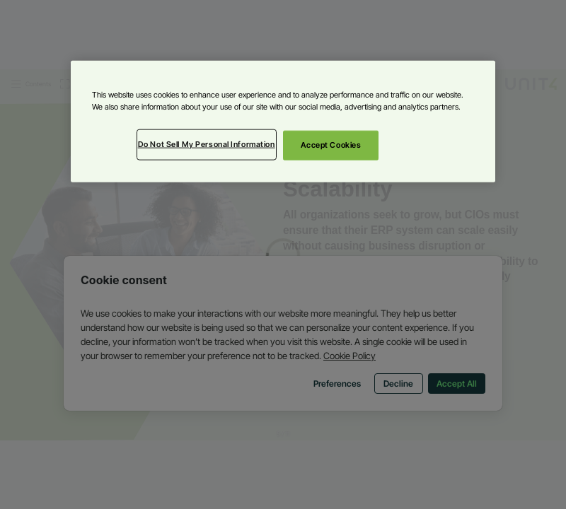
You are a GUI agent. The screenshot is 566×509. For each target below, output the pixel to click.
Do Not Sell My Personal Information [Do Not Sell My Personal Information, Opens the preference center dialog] (206, 144)
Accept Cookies (331, 145)
